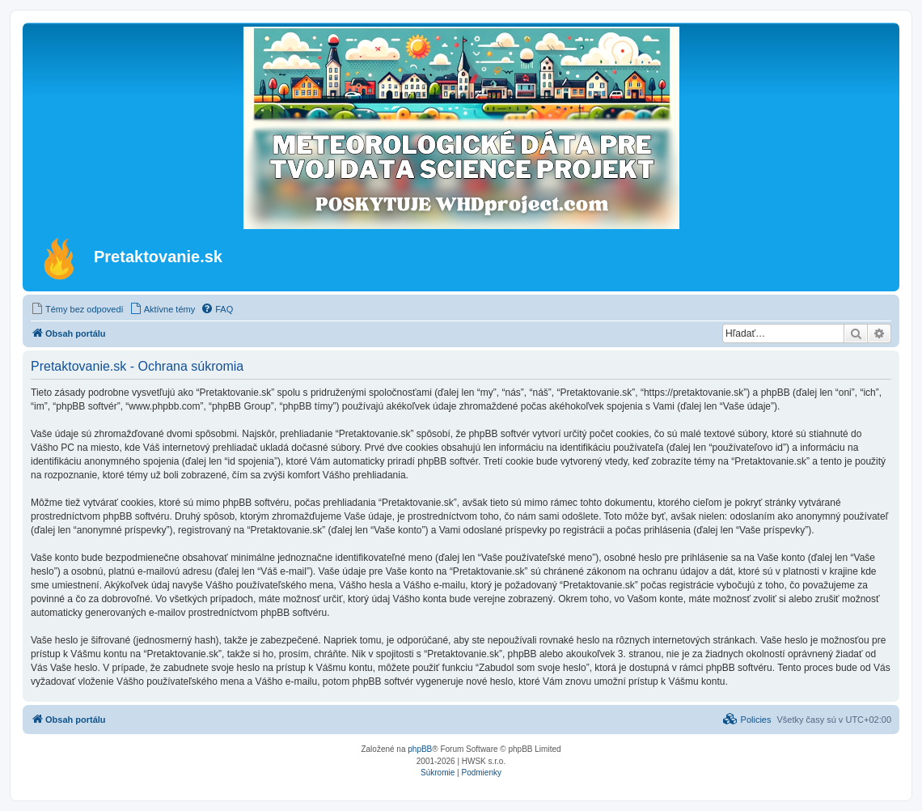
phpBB (420, 749)
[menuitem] (77, 309)
